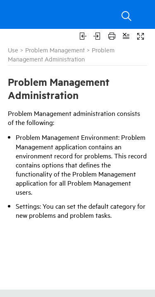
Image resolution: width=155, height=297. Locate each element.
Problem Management (55, 50)
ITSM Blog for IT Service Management (75, 293)
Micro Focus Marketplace (58, 285)
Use (13, 50)
